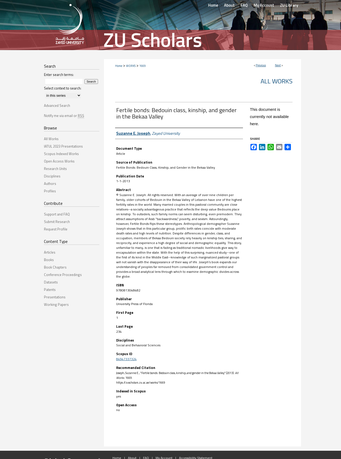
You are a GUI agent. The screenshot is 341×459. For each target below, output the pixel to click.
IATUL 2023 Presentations (63, 146)
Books (49, 259)
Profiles (50, 191)
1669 (142, 66)
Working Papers (56, 304)
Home (118, 66)
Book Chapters (55, 267)
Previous (261, 65)
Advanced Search (57, 105)
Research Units (55, 168)
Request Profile (55, 229)
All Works (277, 81)
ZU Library (289, 5)
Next (278, 65)
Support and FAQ (57, 214)
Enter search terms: (59, 74)
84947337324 (126, 358)
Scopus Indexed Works (61, 153)
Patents (50, 289)
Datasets (51, 282)
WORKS (131, 66)
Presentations (55, 297)
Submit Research (57, 221)
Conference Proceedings (63, 274)
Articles (49, 252)
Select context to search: (62, 88)
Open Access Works (59, 161)
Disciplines (52, 176)
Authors (50, 183)
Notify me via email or (64, 115)
